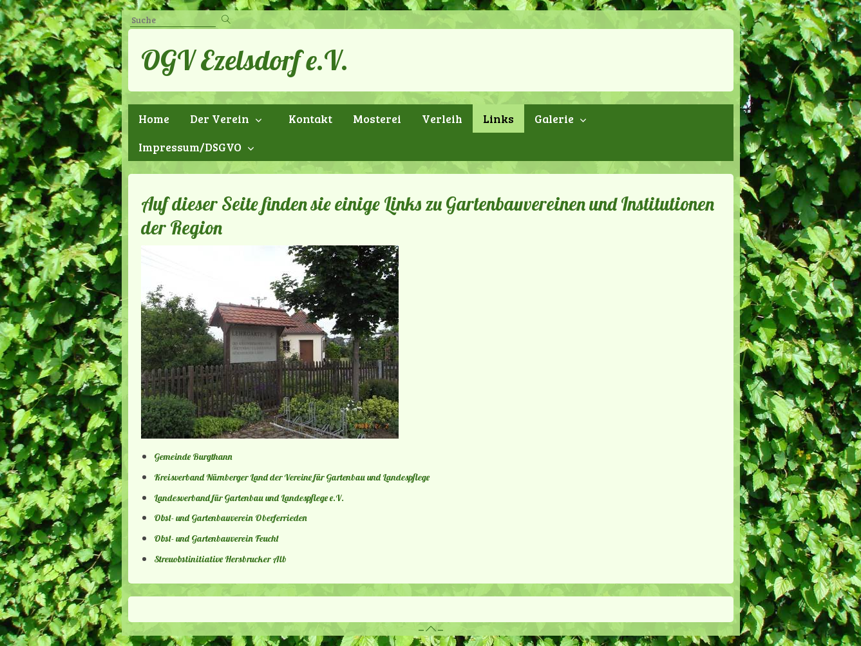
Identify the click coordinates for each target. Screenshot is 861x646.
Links (498, 118)
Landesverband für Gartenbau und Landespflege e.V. (249, 498)
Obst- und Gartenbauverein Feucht (216, 538)
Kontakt (310, 118)
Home (153, 118)
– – (431, 629)
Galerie (554, 118)
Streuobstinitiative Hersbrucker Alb (220, 559)
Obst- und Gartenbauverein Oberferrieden (230, 518)
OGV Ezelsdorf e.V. (244, 60)
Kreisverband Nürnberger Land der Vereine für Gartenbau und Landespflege (292, 477)
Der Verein (219, 118)
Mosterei (377, 118)
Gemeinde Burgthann (193, 456)
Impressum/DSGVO (189, 147)
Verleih (442, 118)
